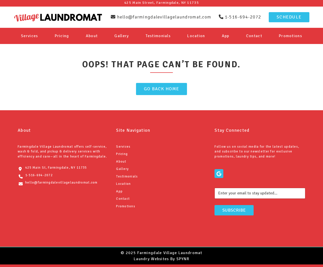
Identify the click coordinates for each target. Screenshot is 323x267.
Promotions (290, 35)
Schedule (289, 17)
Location (196, 35)
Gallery (121, 35)
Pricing (62, 35)
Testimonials (158, 35)
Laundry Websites (151, 258)
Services (29, 35)
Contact (254, 35)
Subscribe (234, 210)
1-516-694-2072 (39, 175)
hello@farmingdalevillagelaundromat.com (61, 183)
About (92, 35)
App (225, 35)
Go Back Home (161, 89)
